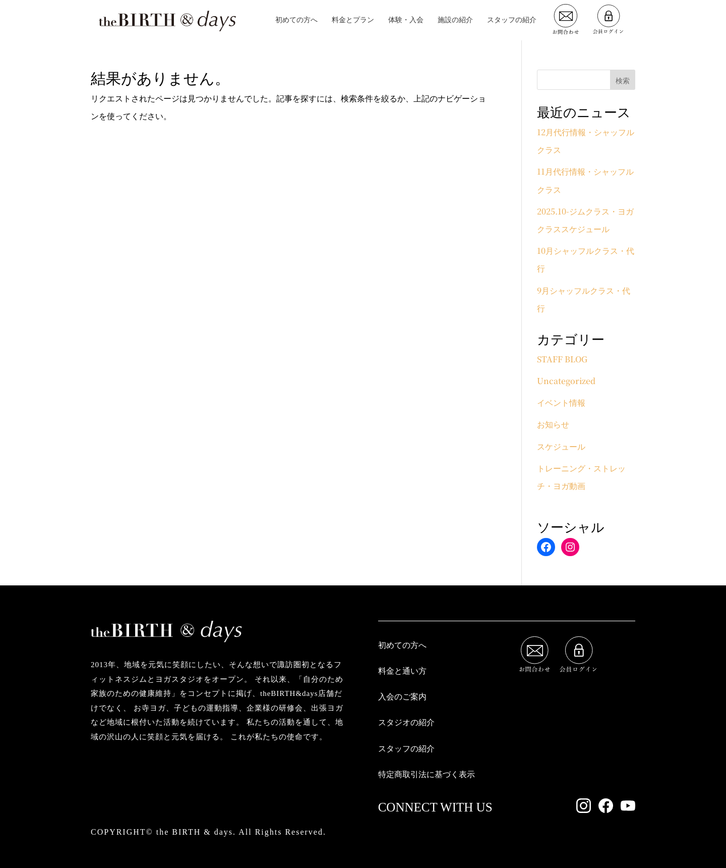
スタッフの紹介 (511, 20)
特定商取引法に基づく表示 (426, 774)
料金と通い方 (402, 671)
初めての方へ (296, 20)
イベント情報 (561, 402)
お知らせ (553, 424)
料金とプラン (353, 20)
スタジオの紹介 (406, 722)
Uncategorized (566, 381)
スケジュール (561, 446)
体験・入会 (406, 20)
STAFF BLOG (562, 359)
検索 (623, 80)
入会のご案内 (402, 696)
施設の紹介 (455, 20)
